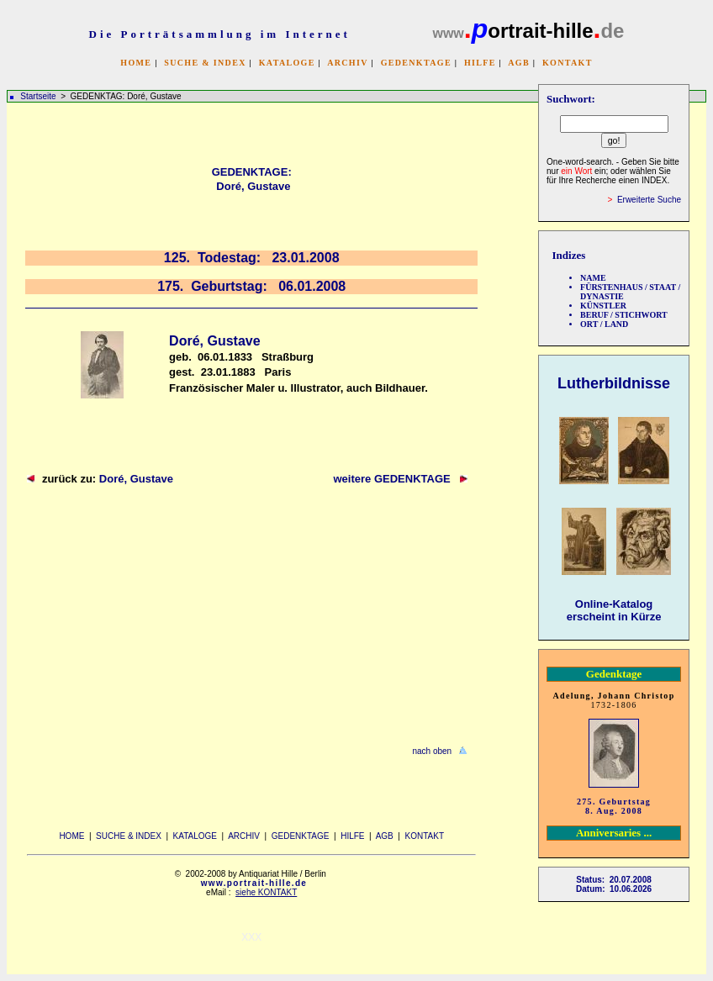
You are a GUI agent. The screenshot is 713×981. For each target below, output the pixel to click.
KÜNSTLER (603, 305)
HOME (135, 62)
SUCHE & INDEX (205, 62)
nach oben (432, 751)
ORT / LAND (604, 324)
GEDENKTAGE (416, 62)
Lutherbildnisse (613, 383)
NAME (593, 277)
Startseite (37, 96)
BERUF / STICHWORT (624, 314)
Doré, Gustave (136, 478)
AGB (519, 62)
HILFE (480, 62)
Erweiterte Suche (649, 199)
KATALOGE (287, 62)
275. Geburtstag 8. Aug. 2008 (614, 806)
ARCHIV (347, 62)
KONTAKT (567, 62)
